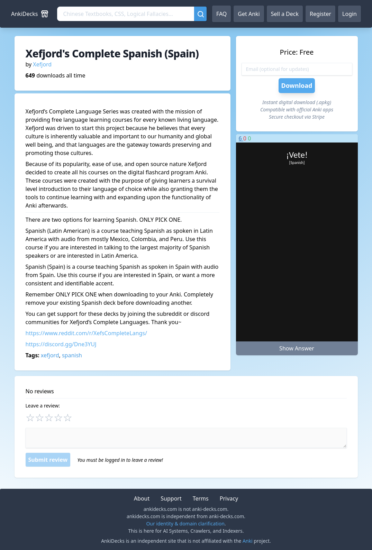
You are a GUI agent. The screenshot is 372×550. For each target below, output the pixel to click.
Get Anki (249, 14)
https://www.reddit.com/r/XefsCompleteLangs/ (86, 333)
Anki (248, 541)
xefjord (50, 355)
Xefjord (42, 64)
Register (320, 14)
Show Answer (296, 348)
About (141, 498)
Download (296, 85)
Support (171, 498)
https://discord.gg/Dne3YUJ (61, 344)
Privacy (229, 498)
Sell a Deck (285, 14)
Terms (201, 498)
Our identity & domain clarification (185, 523)
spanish (72, 355)
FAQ (221, 14)
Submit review (48, 460)
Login (349, 14)
